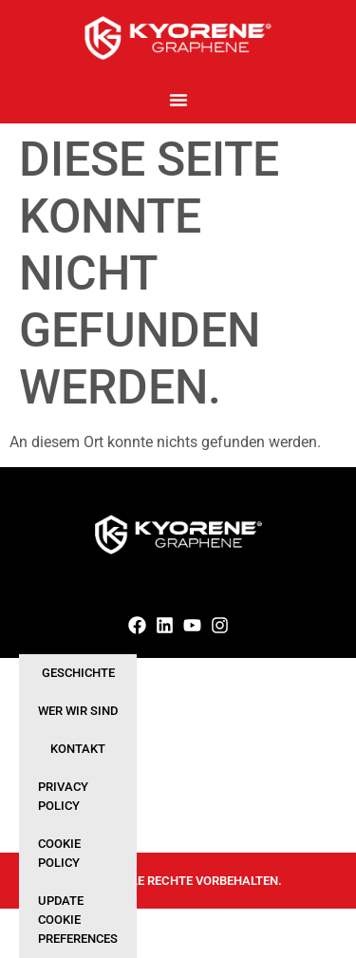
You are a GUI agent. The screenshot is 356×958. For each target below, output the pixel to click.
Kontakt (77, 749)
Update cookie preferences (78, 919)
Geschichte (78, 673)
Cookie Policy (59, 853)
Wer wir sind (78, 711)
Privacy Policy (63, 796)
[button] (178, 99)
